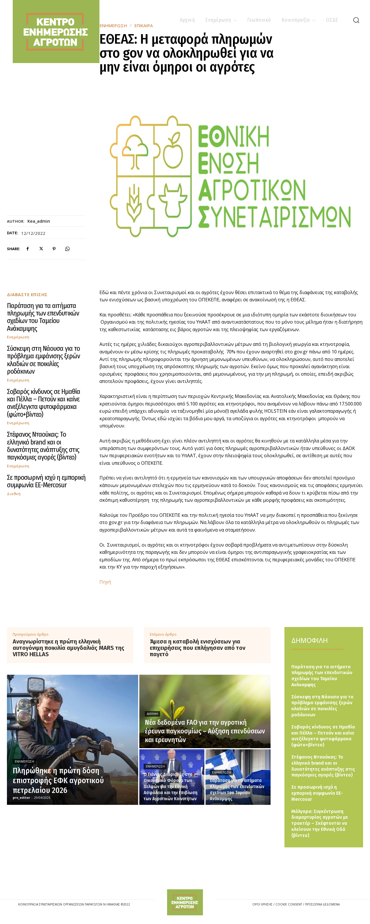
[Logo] (185, 902)
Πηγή (105, 582)
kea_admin (38, 221)
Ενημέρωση (18, 337)
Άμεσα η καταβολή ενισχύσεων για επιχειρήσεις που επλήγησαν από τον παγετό (197, 647)
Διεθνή (14, 494)
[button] (356, 20)
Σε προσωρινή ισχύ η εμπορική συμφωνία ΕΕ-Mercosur (46, 481)
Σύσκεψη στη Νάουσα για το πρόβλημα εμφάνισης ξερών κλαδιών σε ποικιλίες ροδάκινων (43, 359)
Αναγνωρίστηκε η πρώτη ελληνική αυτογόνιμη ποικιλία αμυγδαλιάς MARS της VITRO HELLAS (68, 647)
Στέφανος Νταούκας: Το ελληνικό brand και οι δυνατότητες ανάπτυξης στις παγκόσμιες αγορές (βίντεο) (43, 445)
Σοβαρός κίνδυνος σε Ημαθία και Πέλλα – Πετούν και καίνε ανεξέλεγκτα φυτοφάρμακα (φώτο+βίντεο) (43, 403)
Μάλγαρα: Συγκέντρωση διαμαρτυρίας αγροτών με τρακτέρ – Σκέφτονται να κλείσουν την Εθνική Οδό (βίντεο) (319, 823)
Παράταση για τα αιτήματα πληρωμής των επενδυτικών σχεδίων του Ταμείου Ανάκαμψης (43, 317)
